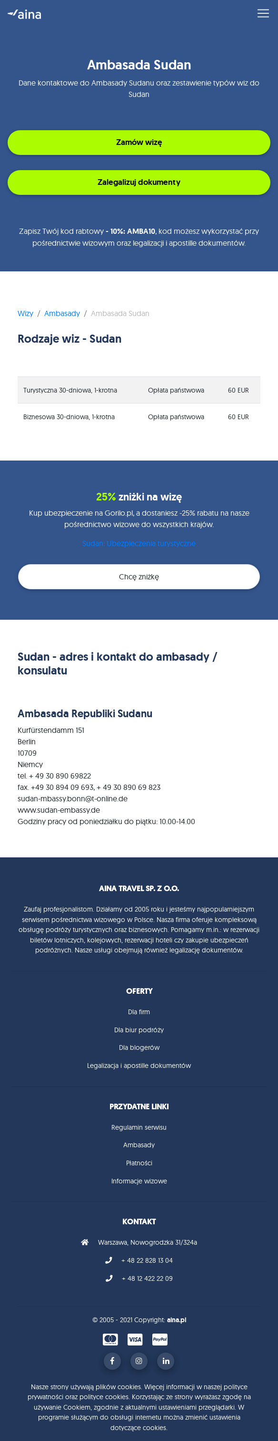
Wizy (25, 313)
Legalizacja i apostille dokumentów (139, 1065)
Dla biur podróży (139, 1030)
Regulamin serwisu (139, 1127)
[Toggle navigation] (260, 13)
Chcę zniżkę (139, 576)
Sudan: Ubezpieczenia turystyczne (139, 543)
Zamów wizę (139, 142)
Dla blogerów (139, 1047)
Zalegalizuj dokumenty (139, 182)
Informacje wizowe (139, 1181)
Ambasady (62, 313)
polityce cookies (104, 1397)
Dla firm (139, 1012)
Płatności (139, 1163)
